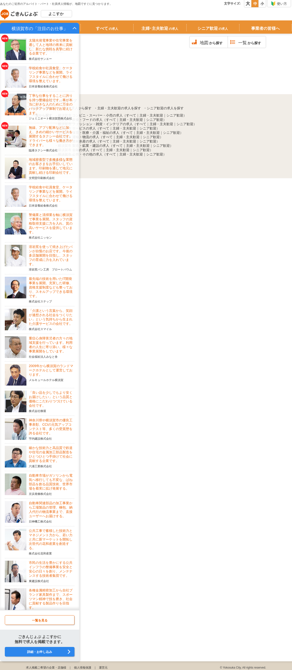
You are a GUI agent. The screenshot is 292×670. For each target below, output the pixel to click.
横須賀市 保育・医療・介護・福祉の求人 (88, 133)
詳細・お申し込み (39, 652)
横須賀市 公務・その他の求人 (80, 154)
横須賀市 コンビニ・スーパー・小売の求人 (90, 115)
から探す (211, 42)
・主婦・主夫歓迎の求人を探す (117, 108)
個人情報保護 (82, 667)
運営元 (103, 667)
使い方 (279, 3)
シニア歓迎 (212, 28)
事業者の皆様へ (265, 28)
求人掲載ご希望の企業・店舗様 (46, 667)
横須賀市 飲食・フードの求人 (80, 120)
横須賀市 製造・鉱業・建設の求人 (83, 146)
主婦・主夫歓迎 (151, 115)
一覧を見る (40, 620)
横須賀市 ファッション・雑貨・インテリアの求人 (95, 124)
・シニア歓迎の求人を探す (163, 108)
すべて (107, 28)
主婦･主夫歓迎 (159, 28)
